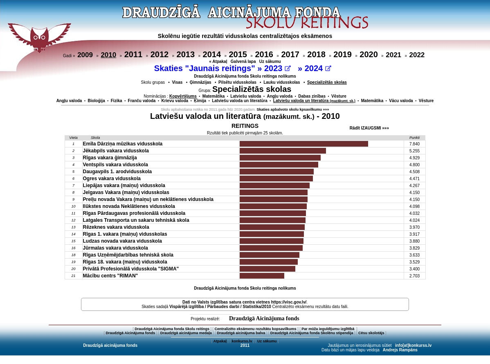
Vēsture (338, 96)
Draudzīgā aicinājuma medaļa (186, 333)
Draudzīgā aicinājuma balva (241, 333)
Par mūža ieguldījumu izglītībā (328, 329)
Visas (177, 82)
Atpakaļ (220, 341)
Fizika (116, 100)
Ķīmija (200, 100)
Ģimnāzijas (200, 82)
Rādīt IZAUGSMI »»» (369, 128)
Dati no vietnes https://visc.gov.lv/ (244, 302)
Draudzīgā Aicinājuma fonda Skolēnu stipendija (311, 333)
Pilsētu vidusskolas (237, 82)
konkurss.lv (242, 341)
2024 (318, 68)
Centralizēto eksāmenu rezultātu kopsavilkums (256, 329)
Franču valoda (142, 100)
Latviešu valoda (245, 96)
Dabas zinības (312, 96)
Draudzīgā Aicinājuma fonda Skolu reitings (172, 329)
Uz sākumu (270, 61)
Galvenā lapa (243, 61)
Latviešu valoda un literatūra (239, 100)
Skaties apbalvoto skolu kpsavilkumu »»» (293, 109)
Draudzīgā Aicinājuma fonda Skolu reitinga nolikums (245, 76)
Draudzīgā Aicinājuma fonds (264, 318)
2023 (277, 68)
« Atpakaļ (218, 61)
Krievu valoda (174, 100)
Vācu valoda (401, 100)
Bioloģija (96, 100)
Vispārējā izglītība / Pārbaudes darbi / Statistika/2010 (220, 306)
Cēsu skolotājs (371, 333)
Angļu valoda (279, 96)
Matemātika (213, 96)
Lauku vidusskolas (281, 82)
